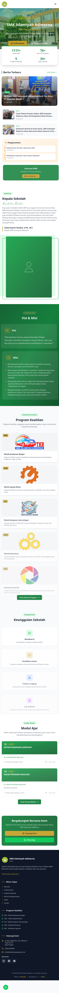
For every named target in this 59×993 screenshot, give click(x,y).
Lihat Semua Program (29, 606)
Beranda (6, 887)
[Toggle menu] (55, 4)
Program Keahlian (39, 43)
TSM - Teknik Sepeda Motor (12, 919)
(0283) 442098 (9, 948)
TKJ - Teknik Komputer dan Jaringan (15, 922)
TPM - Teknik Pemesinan (11, 925)
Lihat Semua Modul (29, 810)
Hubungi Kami (29, 842)
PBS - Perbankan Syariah (11, 928)
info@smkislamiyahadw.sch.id (15, 952)
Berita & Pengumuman (10, 896)
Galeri (5, 900)
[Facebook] (9, 961)
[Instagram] (4, 961)
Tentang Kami (7, 890)
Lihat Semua (52, 81)
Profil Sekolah (17, 43)
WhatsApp (29, 849)
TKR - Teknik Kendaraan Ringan (13, 915)
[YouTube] (14, 961)
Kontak (5, 903)
